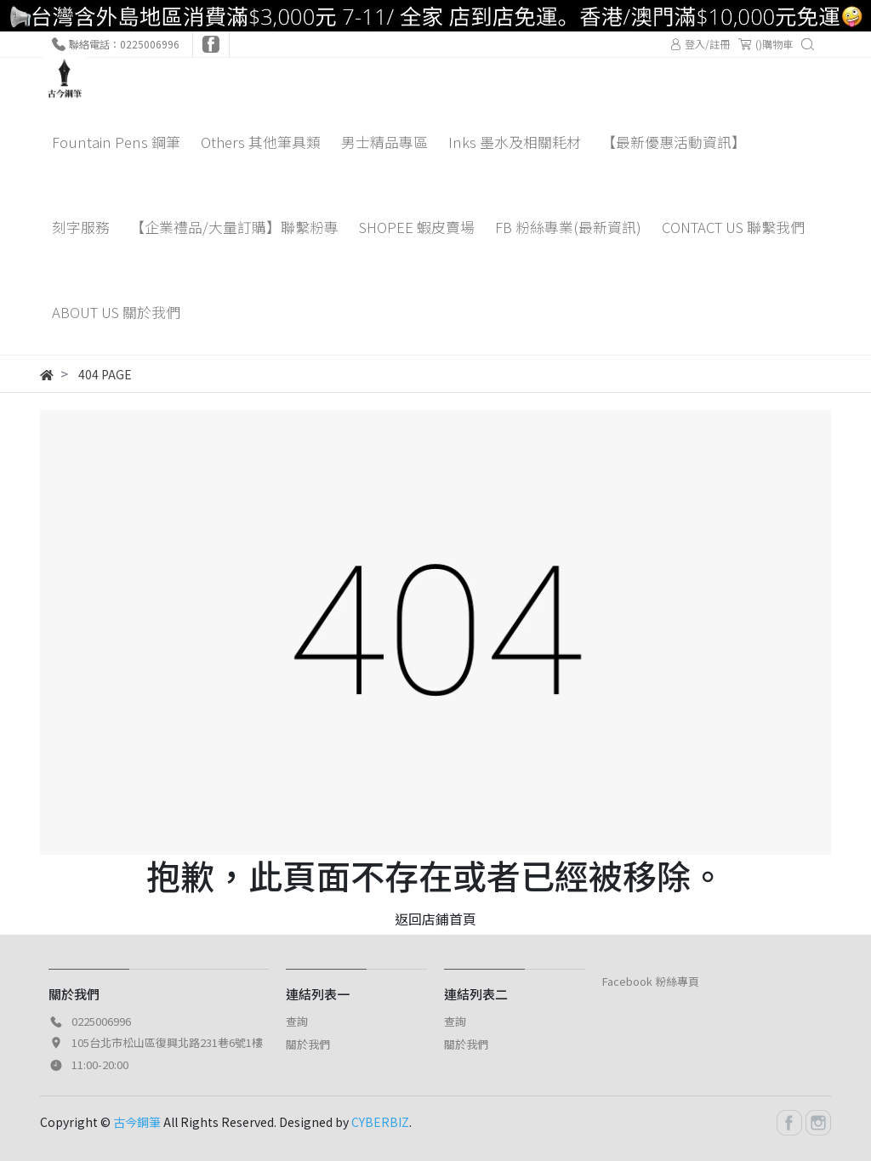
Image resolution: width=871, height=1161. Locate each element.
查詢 (297, 1021)
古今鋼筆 (137, 1121)
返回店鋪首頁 (435, 918)
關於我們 (308, 1044)
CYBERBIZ (380, 1121)
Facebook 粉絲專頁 (650, 981)
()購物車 (765, 44)
